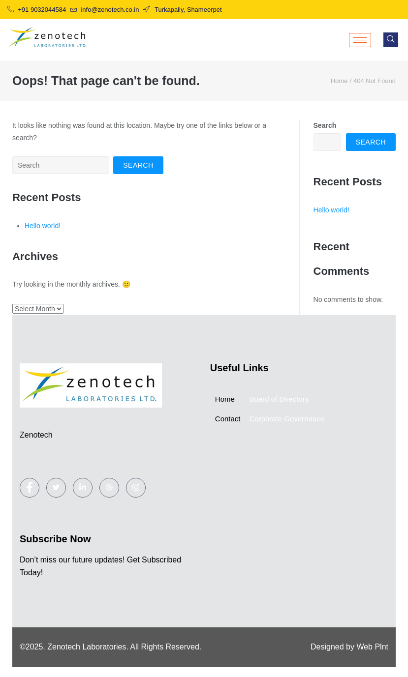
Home (339, 81)
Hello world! (43, 226)
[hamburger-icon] (360, 40)
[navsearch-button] (390, 39)
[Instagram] (136, 488)
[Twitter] (56, 488)
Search (325, 125)
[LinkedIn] (83, 488)
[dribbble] (109, 488)
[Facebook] (29, 488)
